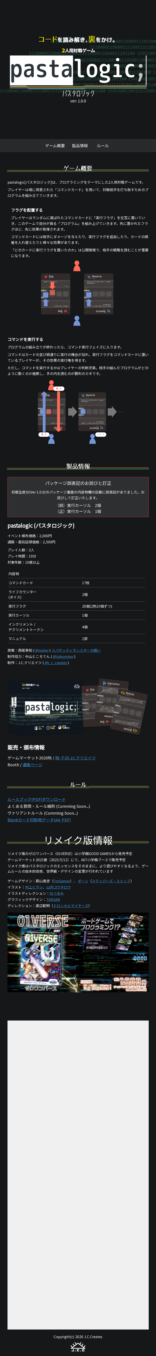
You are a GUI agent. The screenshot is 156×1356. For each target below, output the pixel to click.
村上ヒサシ (34, 887)
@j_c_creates (56, 662)
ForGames (61, 880)
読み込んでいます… (78, 1175)
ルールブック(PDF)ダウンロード (37, 799)
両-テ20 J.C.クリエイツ (75, 758)
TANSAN (53, 899)
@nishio (42, 650)
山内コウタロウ (58, 887)
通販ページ (32, 764)
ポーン (83, 880)
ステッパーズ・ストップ (111, 880)
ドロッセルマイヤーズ (70, 905)
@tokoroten (63, 656)
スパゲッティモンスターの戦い (76, 650)
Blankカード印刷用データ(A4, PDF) (39, 820)
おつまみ (57, 893)
